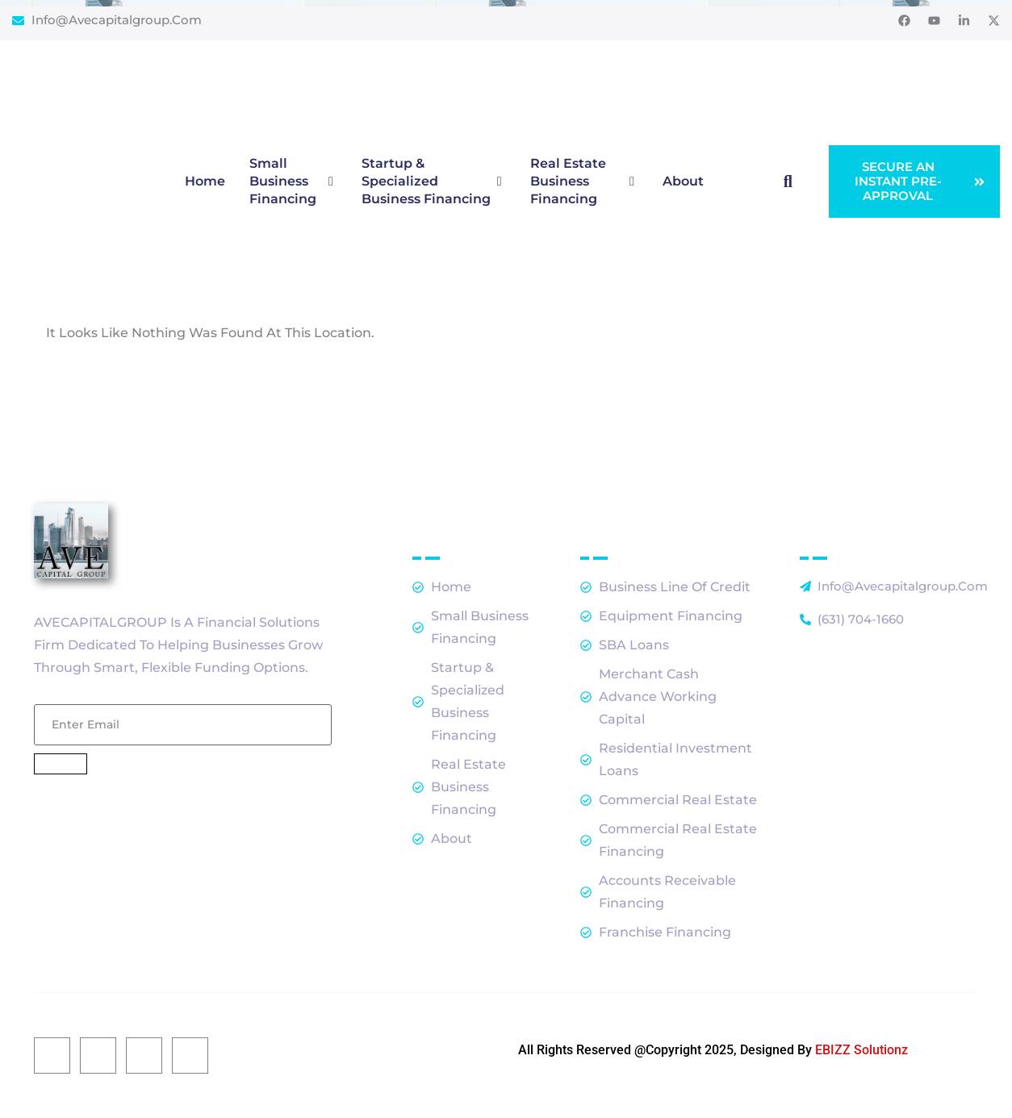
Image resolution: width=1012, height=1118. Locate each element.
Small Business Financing (293, 181)
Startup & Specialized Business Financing (434, 181)
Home (205, 181)
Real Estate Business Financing (584, 181)
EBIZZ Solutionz (861, 1050)
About (683, 181)
